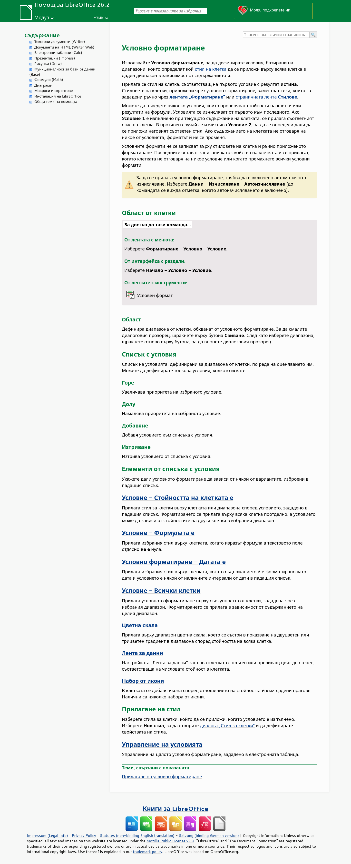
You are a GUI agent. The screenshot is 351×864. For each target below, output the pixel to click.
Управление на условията (162, 744)
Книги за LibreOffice (175, 808)
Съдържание (42, 35)
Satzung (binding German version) (209, 835)
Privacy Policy (84, 835)
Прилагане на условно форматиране (162, 776)
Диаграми (43, 85)
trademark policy (147, 851)
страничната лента (266, 97)
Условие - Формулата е (158, 532)
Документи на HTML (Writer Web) (64, 47)
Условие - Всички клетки (161, 590)
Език (98, 17)
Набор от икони (143, 681)
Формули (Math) (48, 79)
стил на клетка (210, 69)
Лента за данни (142, 653)
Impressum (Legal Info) (47, 835)
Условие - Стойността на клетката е (177, 497)
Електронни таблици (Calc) (58, 52)
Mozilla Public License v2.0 (170, 841)
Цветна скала (140, 625)
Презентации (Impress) (54, 58)
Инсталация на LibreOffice (57, 96)
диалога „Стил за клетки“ (227, 725)
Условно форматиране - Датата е (174, 561)
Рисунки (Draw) (48, 63)
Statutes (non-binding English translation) (137, 835)
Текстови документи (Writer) (59, 41)
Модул (41, 17)
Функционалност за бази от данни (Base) (62, 72)
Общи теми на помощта (55, 101)
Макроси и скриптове (53, 90)
